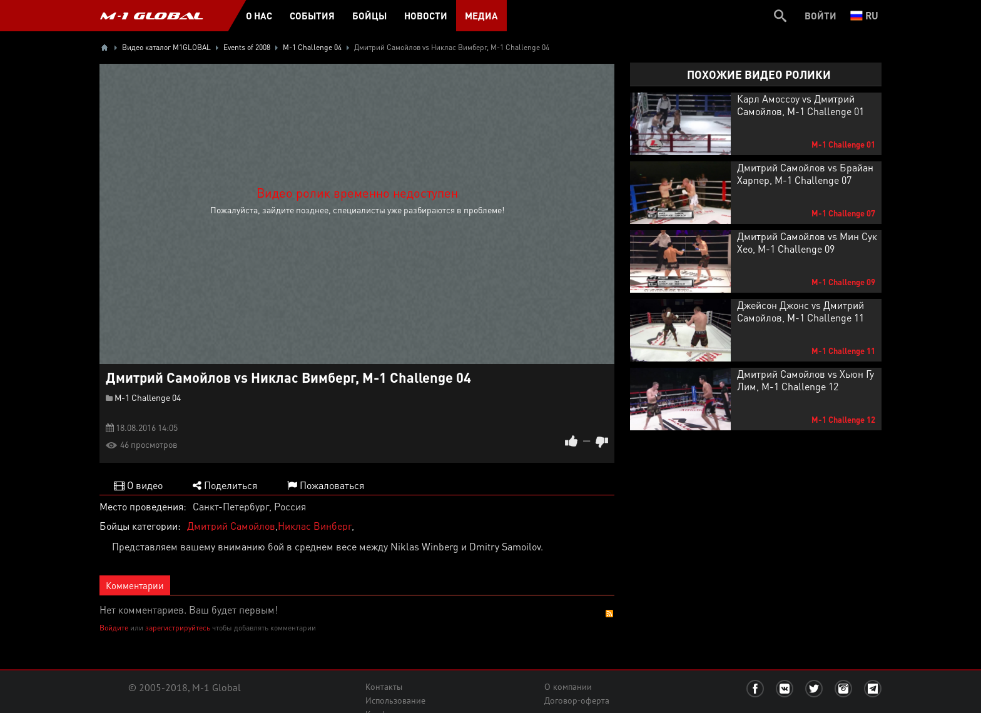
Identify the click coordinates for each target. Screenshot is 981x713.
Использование (395, 700)
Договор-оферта (576, 700)
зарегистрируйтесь (177, 627)
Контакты (383, 686)
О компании (568, 686)
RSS (609, 614)
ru (864, 15)
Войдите (113, 627)
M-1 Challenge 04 (147, 397)
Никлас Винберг (315, 525)
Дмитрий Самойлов (231, 525)
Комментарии (135, 585)
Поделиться (225, 485)
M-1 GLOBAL (151, 16)
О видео (138, 485)
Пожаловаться (325, 485)
